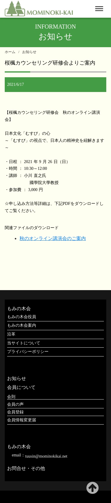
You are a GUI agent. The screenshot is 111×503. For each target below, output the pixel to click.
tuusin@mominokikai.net (46, 456)
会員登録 (15, 412)
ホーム (10, 52)
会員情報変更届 (21, 420)
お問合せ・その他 (26, 468)
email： (18, 455)
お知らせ (29, 52)
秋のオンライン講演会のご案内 (53, 238)
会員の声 (15, 404)
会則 (11, 396)
